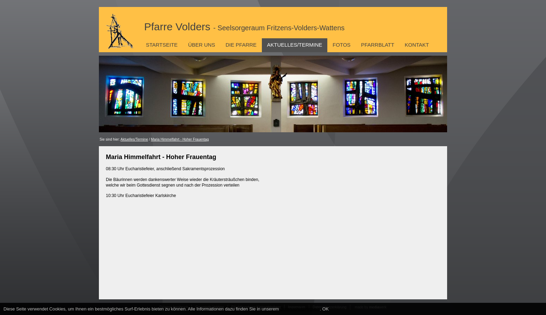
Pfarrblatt (378, 45)
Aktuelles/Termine (294, 45)
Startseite (162, 45)
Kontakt (417, 45)
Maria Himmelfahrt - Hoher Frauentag (180, 139)
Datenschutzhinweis (300, 309)
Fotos (341, 45)
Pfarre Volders (244, 26)
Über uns (201, 45)
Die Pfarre (241, 45)
